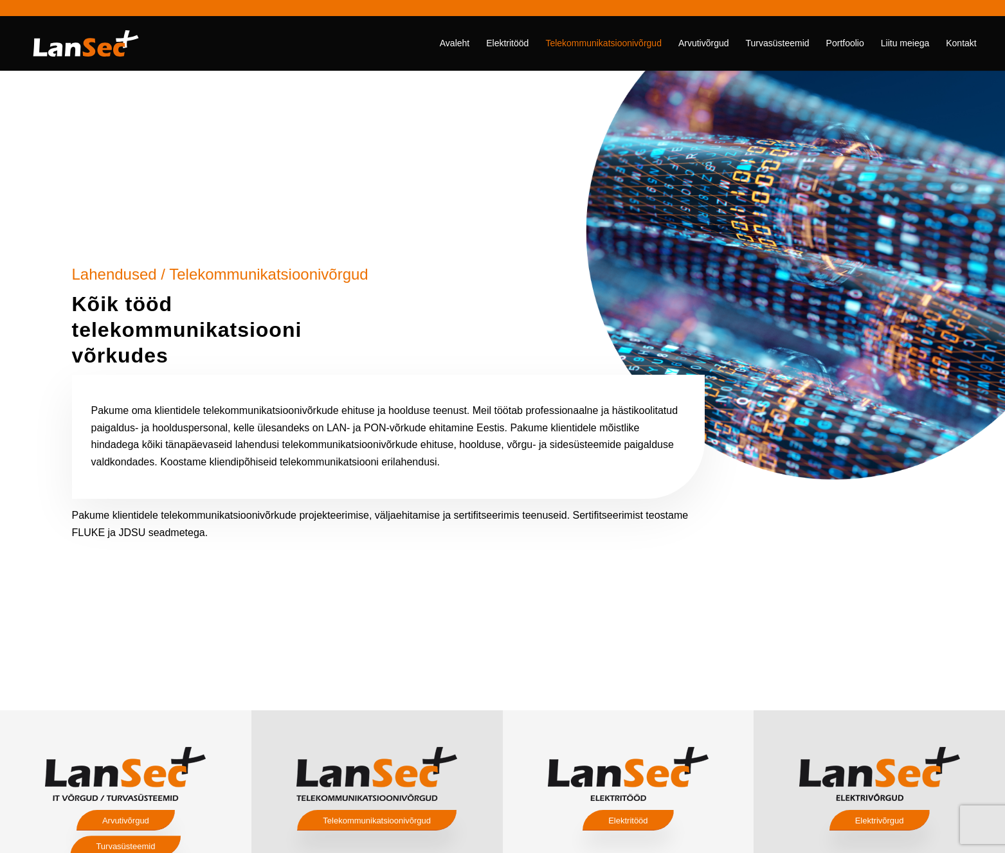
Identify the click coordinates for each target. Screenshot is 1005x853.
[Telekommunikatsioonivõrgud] (377, 820)
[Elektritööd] (628, 820)
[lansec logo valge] (86, 43)
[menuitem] (454, 43)
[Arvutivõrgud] (126, 820)
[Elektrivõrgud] (879, 820)
